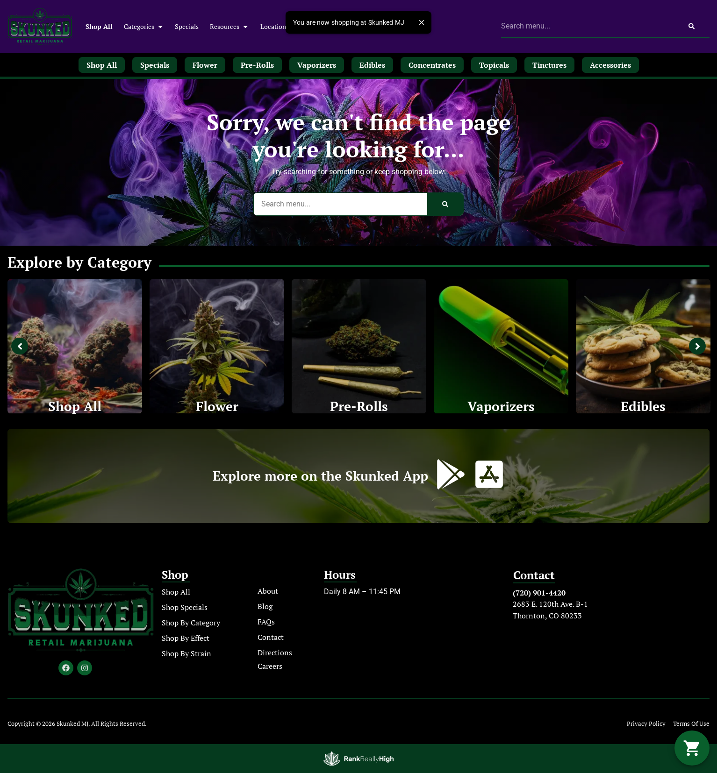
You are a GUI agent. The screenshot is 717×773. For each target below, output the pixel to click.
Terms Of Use (691, 724)
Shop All (99, 26)
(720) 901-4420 (539, 593)
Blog (265, 606)
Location (273, 26)
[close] (422, 22)
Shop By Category (191, 622)
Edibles (643, 406)
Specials (187, 26)
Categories (144, 27)
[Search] (692, 26)
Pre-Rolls (359, 406)
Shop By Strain (186, 653)
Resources (229, 27)
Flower (217, 406)
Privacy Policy (646, 724)
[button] (692, 748)
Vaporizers (501, 406)
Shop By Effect (185, 638)
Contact (271, 637)
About (268, 591)
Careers (270, 666)
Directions (275, 652)
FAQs (266, 622)
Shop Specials (185, 607)
